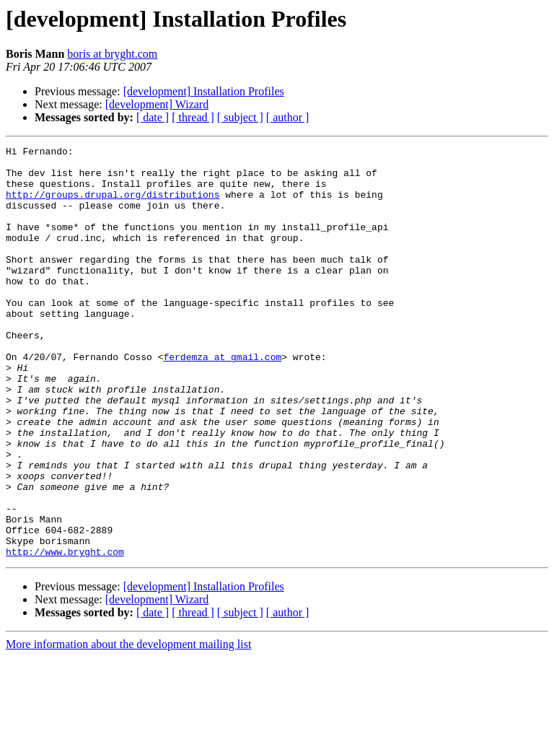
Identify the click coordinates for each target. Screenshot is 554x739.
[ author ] (287, 117)
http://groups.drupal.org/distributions (112, 204)
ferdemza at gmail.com (222, 399)
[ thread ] (193, 117)
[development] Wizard (156, 104)
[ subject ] (240, 117)
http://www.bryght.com (65, 633)
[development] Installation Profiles (203, 91)
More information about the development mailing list (128, 726)
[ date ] (152, 117)
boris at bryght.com (112, 54)
